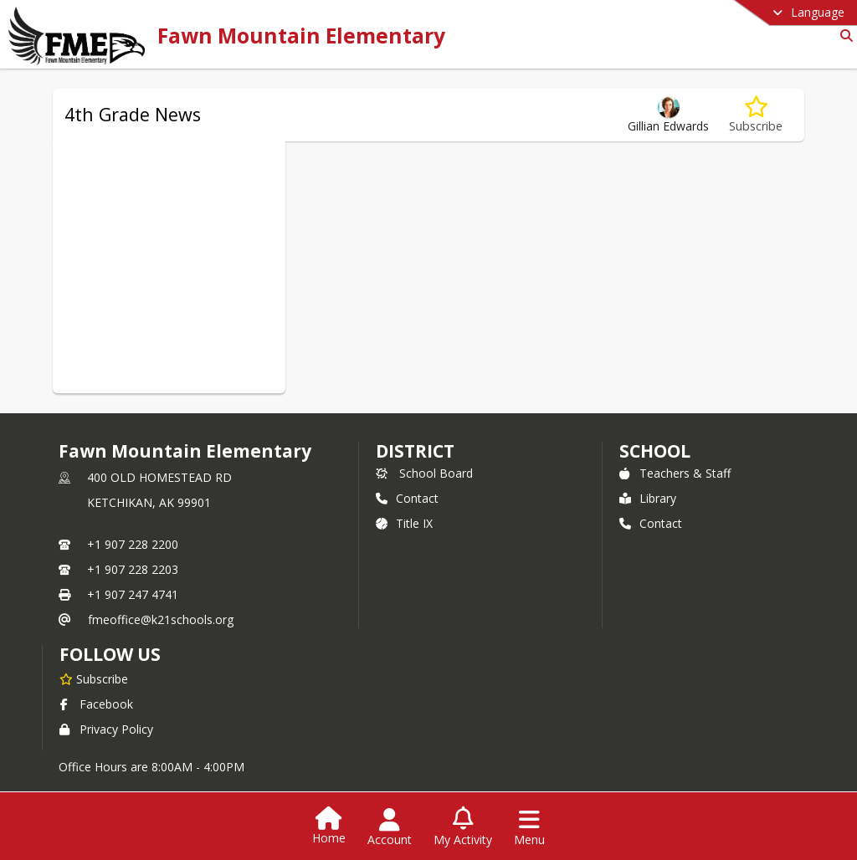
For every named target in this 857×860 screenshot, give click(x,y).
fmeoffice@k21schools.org (160, 619)
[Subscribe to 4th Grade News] (756, 115)
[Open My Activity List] (463, 827)
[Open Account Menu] (389, 827)
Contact (407, 498)
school (654, 451)
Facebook (96, 704)
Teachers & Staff (675, 473)
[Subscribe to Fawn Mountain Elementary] (93, 678)
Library (647, 498)
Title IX (404, 523)
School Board (424, 473)
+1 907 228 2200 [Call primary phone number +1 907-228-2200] (132, 544)
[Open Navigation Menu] (529, 827)
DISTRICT (415, 451)
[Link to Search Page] (843, 36)
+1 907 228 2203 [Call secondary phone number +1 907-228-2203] (132, 569)
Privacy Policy (106, 729)
